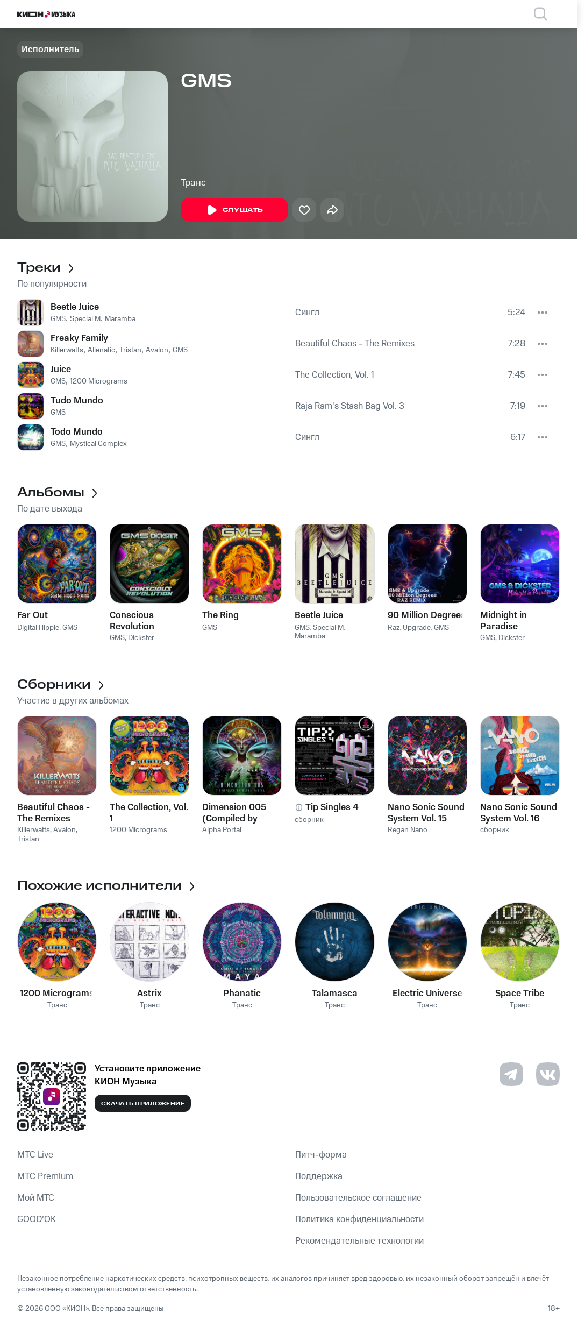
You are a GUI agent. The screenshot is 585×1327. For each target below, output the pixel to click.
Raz (393, 627)
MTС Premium (45, 1176)
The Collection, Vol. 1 (334, 374)
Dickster (141, 638)
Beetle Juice (75, 307)
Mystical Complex (98, 443)
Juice (61, 369)
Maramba (120, 319)
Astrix (149, 993)
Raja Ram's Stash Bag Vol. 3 (349, 406)
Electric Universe (427, 993)
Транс (193, 182)
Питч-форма (321, 1154)
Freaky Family (79, 338)
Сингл (307, 312)
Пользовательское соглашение (358, 1197)
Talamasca (335, 993)
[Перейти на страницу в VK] (548, 1074)
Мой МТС (35, 1197)
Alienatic (101, 350)
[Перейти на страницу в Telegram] (511, 1074)
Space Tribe (519, 993)
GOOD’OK (36, 1219)
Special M (85, 319)
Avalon (157, 350)
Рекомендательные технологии (359, 1240)
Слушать (234, 210)
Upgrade (417, 627)
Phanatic (242, 993)
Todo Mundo (77, 431)
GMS (58, 319)
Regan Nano (407, 830)
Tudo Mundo (77, 400)
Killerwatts (67, 350)
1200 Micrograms (98, 381)
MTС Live (35, 1154)
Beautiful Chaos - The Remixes (355, 343)
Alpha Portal (221, 830)
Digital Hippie (38, 627)
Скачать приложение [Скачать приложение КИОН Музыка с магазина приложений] (142, 1104)
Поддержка (319, 1176)
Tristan (130, 350)
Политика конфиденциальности (359, 1219)
